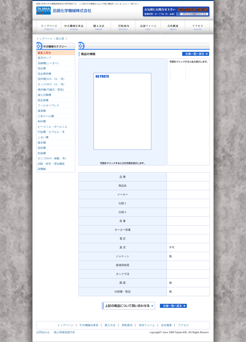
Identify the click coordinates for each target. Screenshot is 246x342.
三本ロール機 (46, 116)
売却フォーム (147, 27)
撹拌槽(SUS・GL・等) (51, 79)
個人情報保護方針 (64, 332)
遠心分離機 (44, 94)
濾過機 (42, 110)
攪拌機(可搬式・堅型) (51, 89)
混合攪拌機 (44, 73)
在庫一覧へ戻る (195, 54)
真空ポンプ (44, 57)
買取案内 (123, 27)
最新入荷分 (44, 52)
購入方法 (98, 27)
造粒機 (42, 147)
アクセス (197, 27)
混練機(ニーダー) (48, 63)
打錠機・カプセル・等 (51, 132)
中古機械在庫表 (73, 27)
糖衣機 (42, 142)
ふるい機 (43, 137)
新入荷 (60, 38)
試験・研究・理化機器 (51, 163)
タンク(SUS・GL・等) (51, 84)
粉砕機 (42, 121)
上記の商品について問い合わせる (128, 306)
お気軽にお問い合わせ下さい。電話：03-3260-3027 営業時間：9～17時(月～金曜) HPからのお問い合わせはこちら (192, 13)
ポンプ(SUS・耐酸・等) (52, 158)
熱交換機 (43, 100)
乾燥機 (42, 153)
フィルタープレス (48, 105)
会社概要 (172, 27)
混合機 (42, 68)
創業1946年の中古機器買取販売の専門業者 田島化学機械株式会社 (64, 11)
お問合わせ (43, 332)
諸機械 (42, 169)
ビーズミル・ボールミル (52, 126)
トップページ (48, 27)
